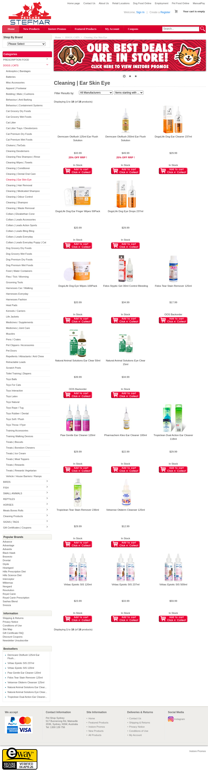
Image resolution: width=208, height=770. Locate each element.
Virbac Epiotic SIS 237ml (20, 663)
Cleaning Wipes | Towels (19, 162)
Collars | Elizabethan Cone (20, 214)
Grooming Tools (14, 282)
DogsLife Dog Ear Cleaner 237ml (173, 136)
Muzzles (10, 333)
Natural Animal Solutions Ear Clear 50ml (77, 360)
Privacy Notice (10, 621)
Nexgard (7, 586)
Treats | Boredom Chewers (20, 447)
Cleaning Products (13, 516)
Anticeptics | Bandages (18, 71)
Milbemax (8, 582)
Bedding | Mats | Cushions (20, 94)
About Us (104, 3)
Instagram (179, 719)
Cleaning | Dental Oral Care (21, 174)
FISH (6, 487)
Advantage (8, 545)
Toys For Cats (13, 385)
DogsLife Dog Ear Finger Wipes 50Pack (77, 211)
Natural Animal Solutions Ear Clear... (27, 687)
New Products (31, 29)
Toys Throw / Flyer (16, 425)
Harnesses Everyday (17, 293)
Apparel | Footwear (16, 88)
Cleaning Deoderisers (17, 151)
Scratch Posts (13, 367)
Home (11, 29)
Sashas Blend (10, 601)
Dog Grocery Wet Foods (19, 253)
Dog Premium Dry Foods (19, 259)
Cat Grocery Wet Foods (18, 116)
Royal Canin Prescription (16, 597)
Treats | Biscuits (14, 442)
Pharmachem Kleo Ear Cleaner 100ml (125, 435)
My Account (112, 29)
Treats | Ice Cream (16, 453)
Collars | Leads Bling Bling (20, 231)
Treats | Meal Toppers (17, 459)
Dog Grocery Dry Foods (18, 248)
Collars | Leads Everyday (19, 236)
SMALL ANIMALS (12, 493)
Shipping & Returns (13, 618)
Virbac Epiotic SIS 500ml (173, 584)
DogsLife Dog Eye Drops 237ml (125, 211)
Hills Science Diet (12, 575)
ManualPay (199, 3)
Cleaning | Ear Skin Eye (18, 179)
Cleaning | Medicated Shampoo (23, 191)
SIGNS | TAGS (11, 522)
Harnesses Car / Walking (19, 288)
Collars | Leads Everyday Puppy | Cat (26, 242)
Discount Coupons (12, 636)
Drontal (6, 560)
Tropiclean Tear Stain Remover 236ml (78, 510)
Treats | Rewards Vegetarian (21, 470)
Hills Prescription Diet (14, 571)
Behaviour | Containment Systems (24, 105)
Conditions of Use (12, 625)
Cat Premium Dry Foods (19, 134)
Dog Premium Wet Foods (19, 265)
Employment (161, 3)
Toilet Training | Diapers (18, 373)
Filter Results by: (64, 93)
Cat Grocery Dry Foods (18, 111)
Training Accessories (17, 430)
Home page (73, 3)
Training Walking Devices (19, 436)
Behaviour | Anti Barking (19, 99)
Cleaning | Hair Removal (19, 185)
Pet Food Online (180, 3)
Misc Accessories (15, 82)
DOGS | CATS (10, 65)
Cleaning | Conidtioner (18, 168)
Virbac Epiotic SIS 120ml (20, 668)
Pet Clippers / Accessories (20, 345)
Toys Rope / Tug (15, 407)
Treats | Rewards (15, 464)
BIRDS (7, 482)
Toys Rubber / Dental (17, 413)
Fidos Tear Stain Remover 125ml (25, 677)
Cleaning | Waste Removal (20, 208)
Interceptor (8, 579)
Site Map (7, 629)
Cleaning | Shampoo (17, 202)
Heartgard (8, 567)
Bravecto (7, 556)
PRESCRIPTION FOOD (16, 59)
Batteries (10, 77)
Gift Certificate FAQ (13, 633)
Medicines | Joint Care (18, 328)
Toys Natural (12, 402)
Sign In (140, 12)
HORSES (8, 504)
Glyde (6, 564)
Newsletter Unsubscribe (15, 640)
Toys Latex (12, 396)
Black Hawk (9, 553)
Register (165, 12)
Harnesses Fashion (16, 299)
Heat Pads (11, 305)
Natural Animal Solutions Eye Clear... (27, 692)
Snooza (7, 605)
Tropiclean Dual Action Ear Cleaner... (27, 697)
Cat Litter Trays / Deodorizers (21, 128)
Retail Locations (121, 3)
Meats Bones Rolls (13, 510)
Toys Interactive (14, 390)
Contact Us (89, 3)
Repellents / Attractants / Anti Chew (25, 356)
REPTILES (9, 499)
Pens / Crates (13, 339)
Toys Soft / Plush (15, 419)
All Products (94, 735)
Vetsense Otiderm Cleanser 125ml (25, 682)
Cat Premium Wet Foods (19, 139)
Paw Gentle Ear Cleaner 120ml (24, 672)
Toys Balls (11, 379)
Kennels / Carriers (15, 311)
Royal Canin (9, 594)
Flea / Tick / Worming (17, 276)
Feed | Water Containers (19, 271)
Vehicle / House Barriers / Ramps (24, 476)
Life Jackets (12, 316)
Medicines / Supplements (19, 322)
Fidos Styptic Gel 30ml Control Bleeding (125, 286)
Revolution (8, 590)
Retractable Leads (16, 362)
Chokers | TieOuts (15, 145)
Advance (7, 541)
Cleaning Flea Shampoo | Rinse (23, 156)
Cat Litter (11, 122)
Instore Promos (57, 29)
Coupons (133, 29)
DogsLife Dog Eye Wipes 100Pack (77, 286)
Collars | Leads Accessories (21, 219)
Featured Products (86, 29)
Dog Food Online (142, 3)
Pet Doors (11, 350)
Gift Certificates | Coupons (17, 527)
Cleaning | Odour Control (19, 196)
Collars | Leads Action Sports (21, 225)
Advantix (7, 549)
